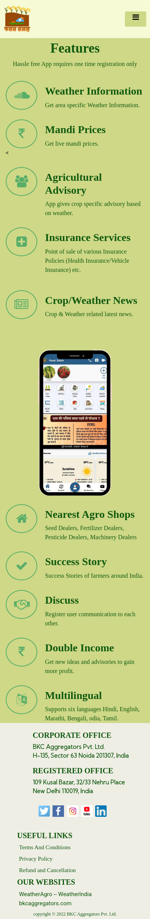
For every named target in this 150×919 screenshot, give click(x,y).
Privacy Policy (36, 859)
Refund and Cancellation (47, 870)
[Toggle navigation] (135, 19)
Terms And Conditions (45, 847)
